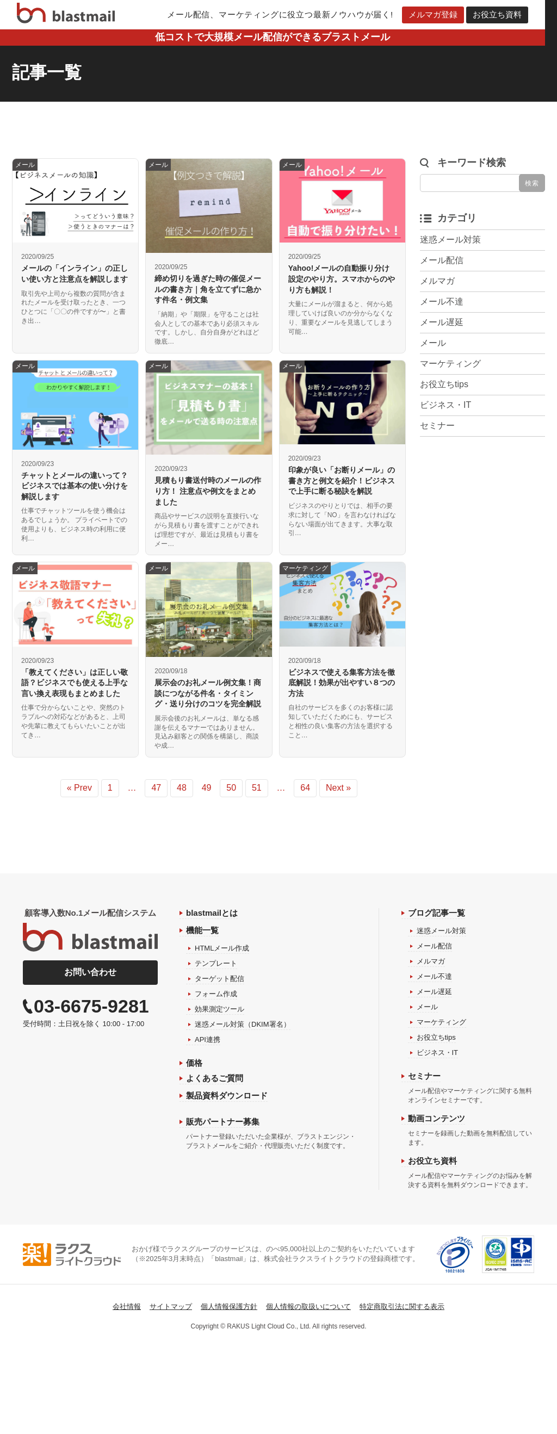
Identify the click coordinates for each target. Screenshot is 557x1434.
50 (231, 787)
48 (182, 787)
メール (433, 342)
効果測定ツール (219, 1009)
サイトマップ (171, 1306)
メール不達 (441, 301)
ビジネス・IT (445, 404)
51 (257, 787)
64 (305, 787)
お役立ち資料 (503, 14)
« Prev (79, 787)
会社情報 (127, 1306)
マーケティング (450, 363)
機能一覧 (202, 930)
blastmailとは (212, 912)
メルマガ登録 (438, 14)
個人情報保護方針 (229, 1306)
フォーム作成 (216, 994)
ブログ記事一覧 (436, 912)
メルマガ (437, 280)
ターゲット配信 (219, 978)
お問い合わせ (90, 972)
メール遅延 (441, 322)
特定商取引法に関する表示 (402, 1306)
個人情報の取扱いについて (308, 1306)
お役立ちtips (444, 384)
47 (156, 787)
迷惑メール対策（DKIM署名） (242, 1024)
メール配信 (441, 260)
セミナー (437, 425)
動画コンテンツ (436, 1118)
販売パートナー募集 (222, 1121)
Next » (338, 787)
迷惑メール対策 (450, 239)
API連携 (207, 1039)
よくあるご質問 (214, 1078)
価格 (194, 1062)
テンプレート (216, 963)
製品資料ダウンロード (227, 1095)
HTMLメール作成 (222, 948)
